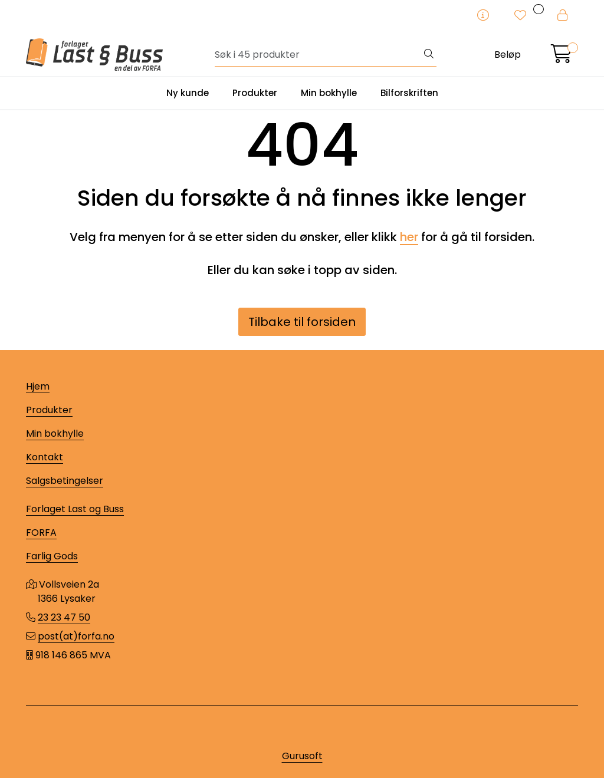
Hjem (38, 386)
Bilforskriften (409, 93)
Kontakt (44, 457)
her (409, 237)
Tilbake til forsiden (302, 322)
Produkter (254, 93)
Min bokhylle (329, 93)
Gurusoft (302, 756)
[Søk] (318, 55)
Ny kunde (187, 93)
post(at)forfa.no (76, 636)
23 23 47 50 (64, 617)
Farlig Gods (52, 556)
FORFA (41, 532)
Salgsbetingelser (64, 480)
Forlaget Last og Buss (75, 509)
